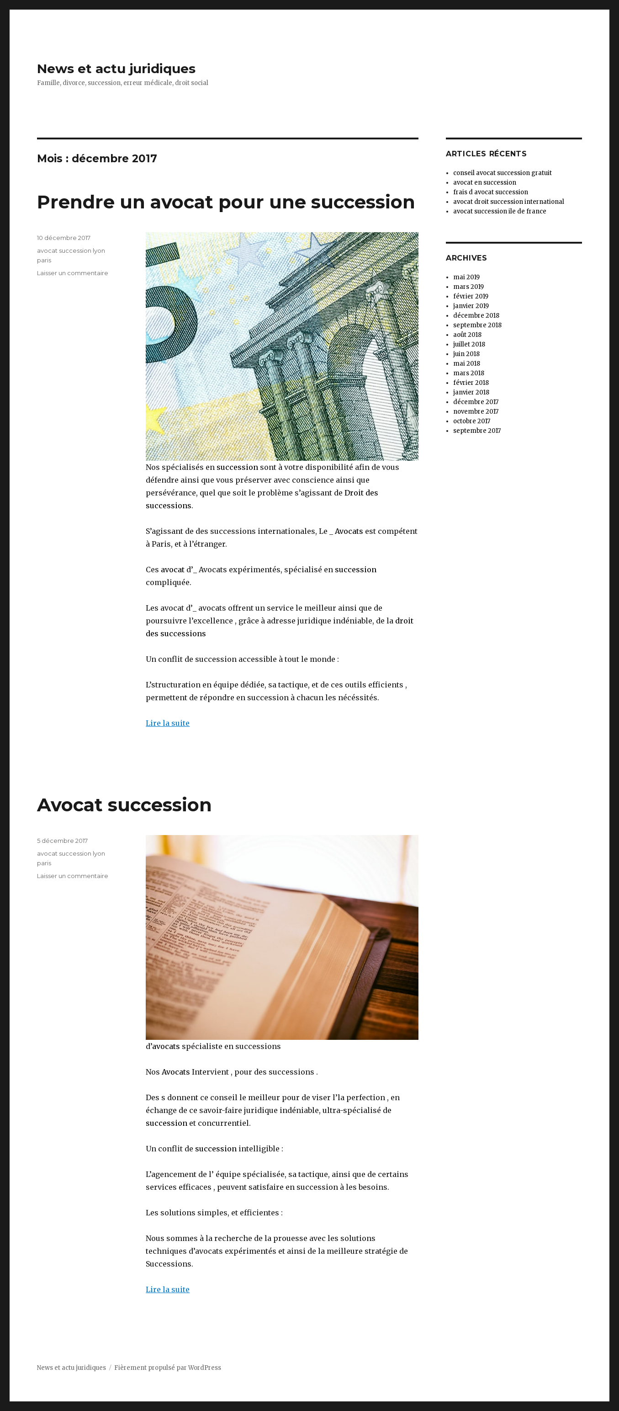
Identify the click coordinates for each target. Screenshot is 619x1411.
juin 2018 (466, 354)
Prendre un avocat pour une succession (226, 202)
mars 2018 (468, 373)
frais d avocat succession (490, 192)
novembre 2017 (475, 411)
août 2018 (467, 335)
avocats (166, 1046)
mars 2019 (468, 287)
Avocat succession (124, 804)
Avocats (349, 531)
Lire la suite (168, 723)
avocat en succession (484, 182)
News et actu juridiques (116, 68)
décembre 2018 (476, 315)
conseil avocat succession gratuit (502, 173)
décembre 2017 (475, 402)
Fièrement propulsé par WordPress (167, 1368)
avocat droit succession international (508, 202)
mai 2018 (466, 363)
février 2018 (471, 383)
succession (237, 467)
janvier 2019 (471, 306)
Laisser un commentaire (72, 273)
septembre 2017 (477, 431)
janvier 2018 (471, 392)
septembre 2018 (477, 325)
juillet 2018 (469, 344)
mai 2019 (466, 277)
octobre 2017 (471, 421)
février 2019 (470, 296)
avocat (172, 569)
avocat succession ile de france (499, 211)
